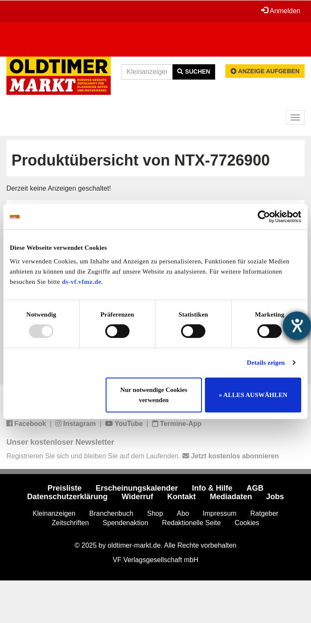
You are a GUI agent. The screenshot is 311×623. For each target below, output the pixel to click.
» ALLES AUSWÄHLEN (253, 395)
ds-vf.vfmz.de (81, 281)
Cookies (247, 522)
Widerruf (137, 496)
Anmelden (280, 10)
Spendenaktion (125, 522)
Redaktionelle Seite (191, 522)
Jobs (275, 496)
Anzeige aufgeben (264, 71)
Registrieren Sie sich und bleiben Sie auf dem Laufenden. (142, 456)
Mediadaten (231, 496)
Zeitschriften (70, 522)
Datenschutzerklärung (67, 496)
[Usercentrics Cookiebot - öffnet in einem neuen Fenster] (264, 216)
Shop (155, 513)
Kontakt (181, 496)
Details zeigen (266, 362)
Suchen (193, 71)
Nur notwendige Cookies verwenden (153, 394)
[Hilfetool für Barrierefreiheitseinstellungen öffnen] (297, 326)
